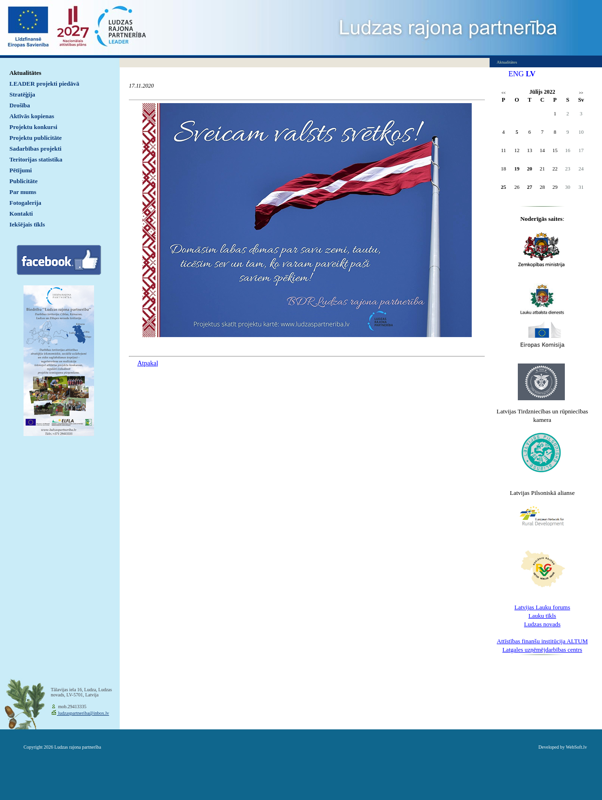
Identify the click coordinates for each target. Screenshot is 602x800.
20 (529, 168)
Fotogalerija (25, 202)
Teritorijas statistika (36, 159)
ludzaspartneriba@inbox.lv (83, 713)
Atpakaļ (147, 363)
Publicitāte (23, 181)
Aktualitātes (25, 72)
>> (581, 93)
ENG (516, 74)
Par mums (22, 191)
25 (503, 187)
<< (503, 93)
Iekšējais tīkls (27, 224)
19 (517, 168)
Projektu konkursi (33, 126)
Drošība (19, 105)
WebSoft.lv (576, 747)
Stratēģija (22, 94)
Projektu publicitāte (35, 137)
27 (529, 187)
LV (531, 74)
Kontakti (21, 213)
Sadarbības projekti (35, 148)
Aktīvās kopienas (31, 116)
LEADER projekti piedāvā (44, 83)
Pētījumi (20, 170)
